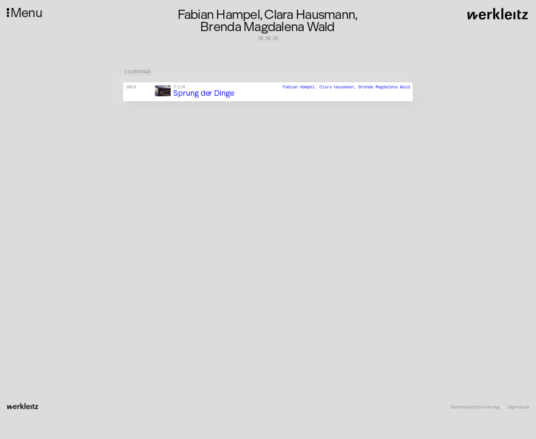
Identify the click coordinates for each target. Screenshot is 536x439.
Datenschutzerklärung (475, 407)
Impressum (518, 407)
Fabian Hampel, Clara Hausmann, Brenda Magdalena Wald (346, 87)
